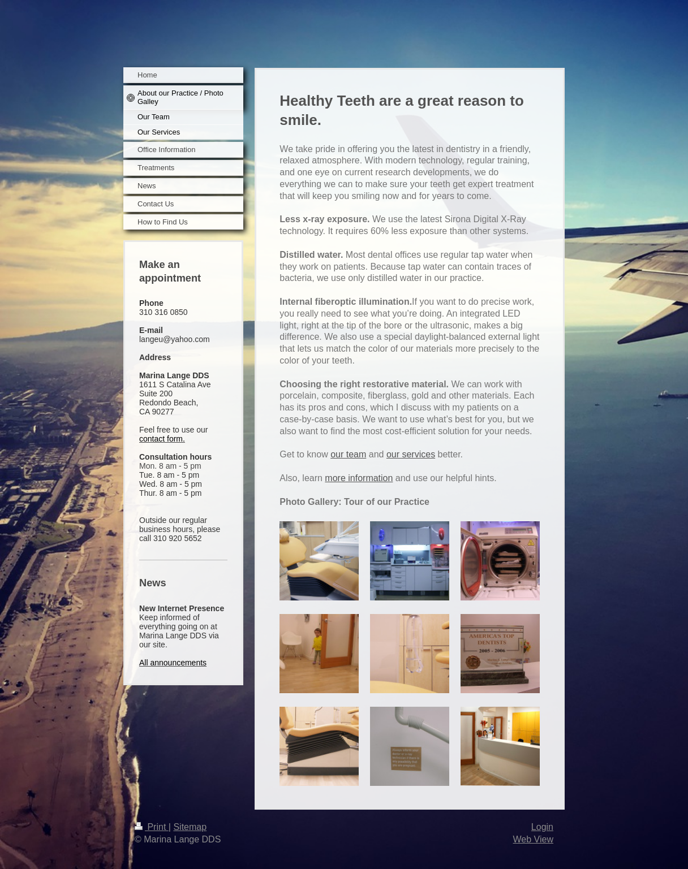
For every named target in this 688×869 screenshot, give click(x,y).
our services (410, 454)
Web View (533, 839)
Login (542, 827)
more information (359, 478)
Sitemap (190, 827)
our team (348, 454)
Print (152, 827)
